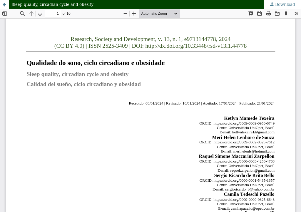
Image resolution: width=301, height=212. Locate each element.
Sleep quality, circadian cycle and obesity (52, 4)
